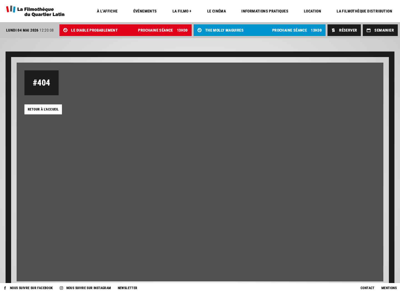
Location (312, 11)
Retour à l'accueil (43, 109)
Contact (368, 288)
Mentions (389, 288)
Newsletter (128, 288)
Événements (145, 11)
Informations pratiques (264, 11)
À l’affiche (107, 11)
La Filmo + (182, 11)
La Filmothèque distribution (364, 11)
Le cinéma (216, 11)
